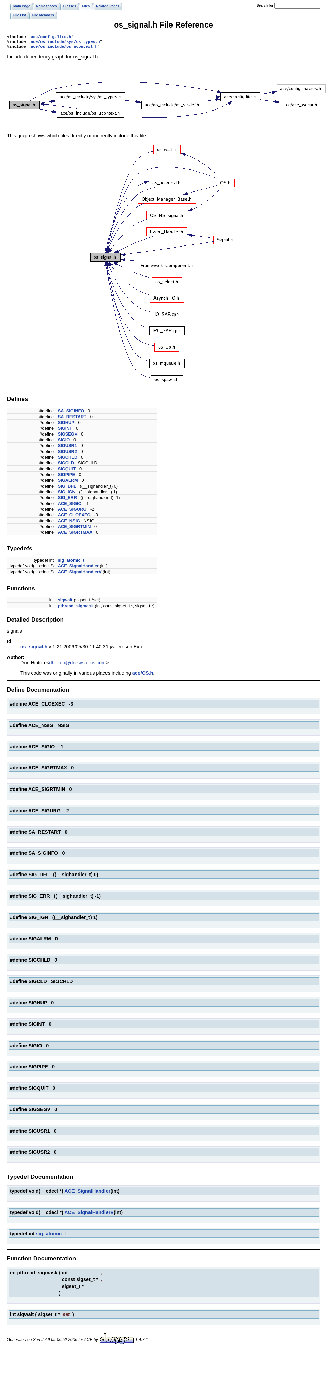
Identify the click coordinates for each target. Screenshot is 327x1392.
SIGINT (65, 430)
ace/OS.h (142, 675)
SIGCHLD (68, 459)
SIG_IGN (67, 493)
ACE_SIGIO (70, 505)
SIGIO (64, 441)
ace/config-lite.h (51, 37)
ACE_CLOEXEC (74, 517)
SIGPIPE (66, 476)
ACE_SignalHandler (78, 568)
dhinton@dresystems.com (77, 664)
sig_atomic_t (71, 562)
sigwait (65, 602)
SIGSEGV (68, 436)
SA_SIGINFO (71, 412)
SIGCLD (66, 465)
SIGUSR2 (67, 453)
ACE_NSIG (69, 522)
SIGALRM (68, 482)
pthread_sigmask (76, 607)
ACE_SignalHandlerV (80, 573)
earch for (265, 5)
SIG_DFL (67, 488)
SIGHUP (66, 424)
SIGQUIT (67, 470)
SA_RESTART (72, 418)
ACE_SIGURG (72, 511)
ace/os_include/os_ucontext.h (64, 48)
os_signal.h (33, 648)
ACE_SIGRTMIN (74, 528)
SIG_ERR (67, 499)
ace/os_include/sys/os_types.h (65, 43)
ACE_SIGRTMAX (75, 534)
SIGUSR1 (67, 447)
